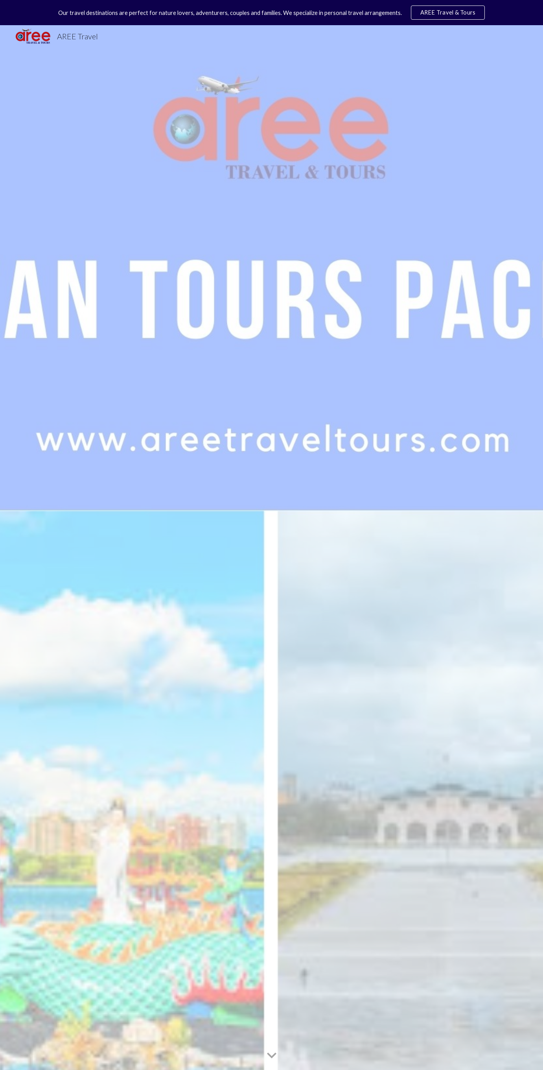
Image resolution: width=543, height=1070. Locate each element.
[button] (271, 1055)
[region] (271, 12)
